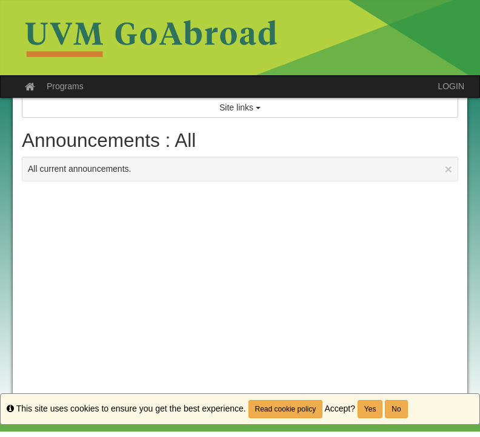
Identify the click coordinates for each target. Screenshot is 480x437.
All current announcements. (240, 169)
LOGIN (451, 86)
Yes (370, 409)
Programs (65, 86)
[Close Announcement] (448, 169)
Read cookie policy (285, 409)
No (396, 409)
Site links (240, 107)
